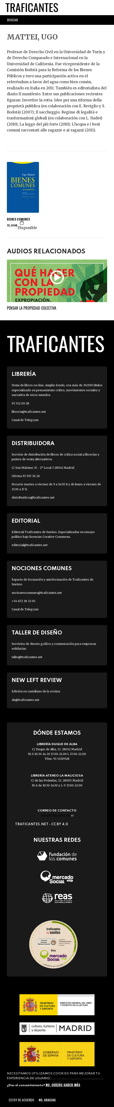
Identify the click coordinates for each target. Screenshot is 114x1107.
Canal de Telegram (25, 420)
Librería (24, 374)
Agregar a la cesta (22, 223)
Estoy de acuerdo (21, 1099)
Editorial (26, 521)
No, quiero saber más (63, 1084)
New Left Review (37, 680)
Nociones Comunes (42, 568)
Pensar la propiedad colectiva (31, 308)
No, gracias (47, 1099)
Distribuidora (33, 443)
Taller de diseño (37, 633)
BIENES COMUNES (18, 219)
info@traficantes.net (57, 815)
